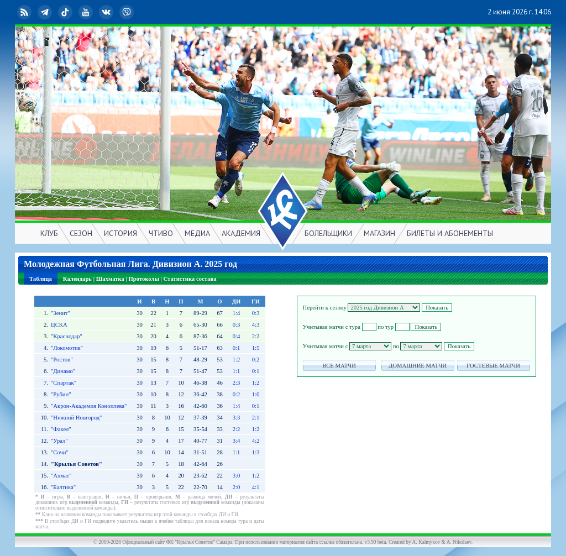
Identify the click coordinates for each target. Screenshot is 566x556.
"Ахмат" (61, 476)
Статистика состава (189, 279)
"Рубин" (61, 394)
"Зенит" (60, 313)
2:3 (236, 383)
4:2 (256, 441)
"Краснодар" (66, 336)
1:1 (236, 371)
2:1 (256, 418)
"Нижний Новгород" (76, 418)
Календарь (77, 279)
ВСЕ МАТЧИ (339, 366)
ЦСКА (59, 325)
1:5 (256, 348)
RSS (25, 12)
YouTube (86, 12)
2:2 (256, 336)
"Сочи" (60, 452)
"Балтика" (63, 487)
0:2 (256, 359)
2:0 (236, 487)
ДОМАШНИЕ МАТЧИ (418, 366)
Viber (127, 12)
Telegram (46, 12)
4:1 (256, 487)
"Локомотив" (67, 348)
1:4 (236, 313)
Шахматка (110, 279)
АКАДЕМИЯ (241, 233)
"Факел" (61, 429)
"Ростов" (62, 359)
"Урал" (59, 441)
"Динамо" (63, 371)
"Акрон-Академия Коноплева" (89, 406)
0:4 (236, 336)
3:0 (236, 476)
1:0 (256, 394)
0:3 (256, 313)
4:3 (256, 325)
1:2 (236, 359)
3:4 (236, 441)
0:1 (236, 348)
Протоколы (143, 279)
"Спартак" (63, 383)
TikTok (66, 12)
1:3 (256, 452)
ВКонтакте (107, 12)
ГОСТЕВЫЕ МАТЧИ (493, 366)
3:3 (236, 418)
